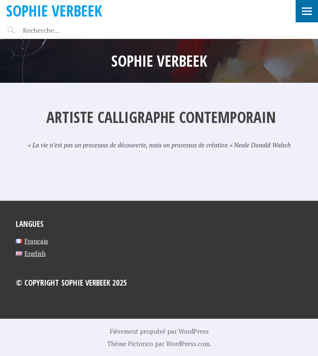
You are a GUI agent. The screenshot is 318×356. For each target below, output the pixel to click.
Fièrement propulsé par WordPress (159, 331)
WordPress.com (188, 343)
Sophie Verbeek (54, 10)
